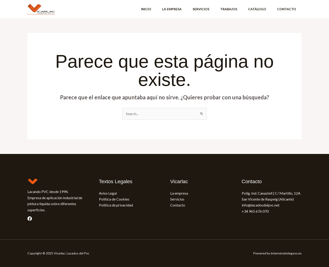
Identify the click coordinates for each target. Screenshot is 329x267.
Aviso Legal (108, 193)
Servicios (177, 199)
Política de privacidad (116, 205)
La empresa (179, 193)
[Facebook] (29, 218)
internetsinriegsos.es (286, 253)
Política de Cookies (114, 199)
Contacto (177, 205)
